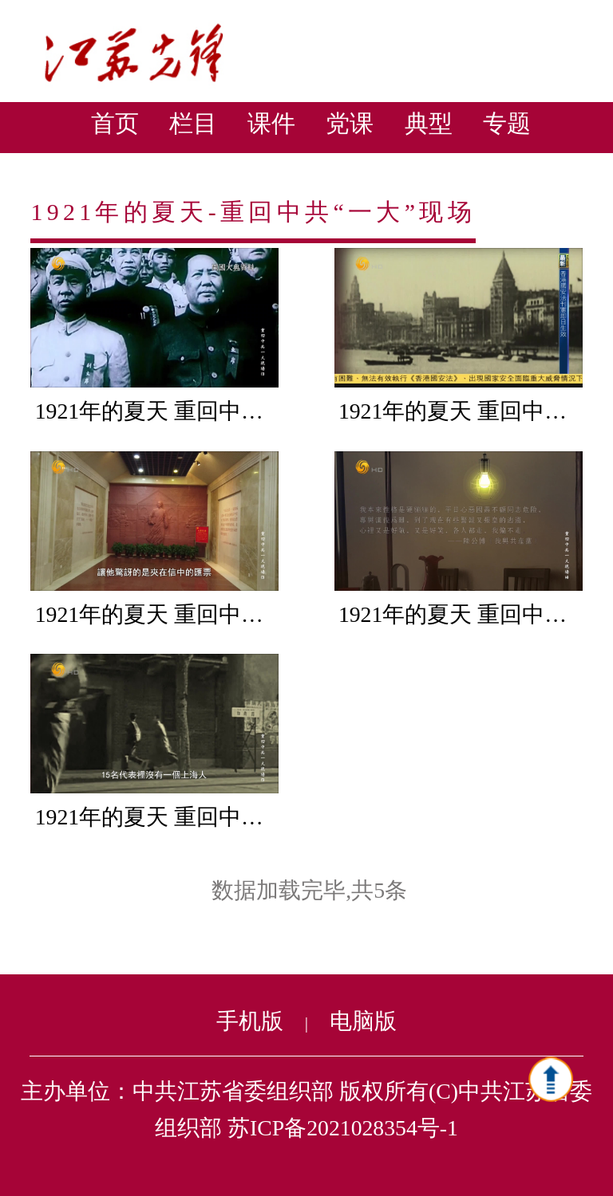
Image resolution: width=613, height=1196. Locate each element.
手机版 (249, 1021)
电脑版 (363, 1021)
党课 (350, 123)
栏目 (193, 123)
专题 (507, 123)
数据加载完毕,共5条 (309, 890)
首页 (115, 123)
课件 (271, 123)
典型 (429, 123)
